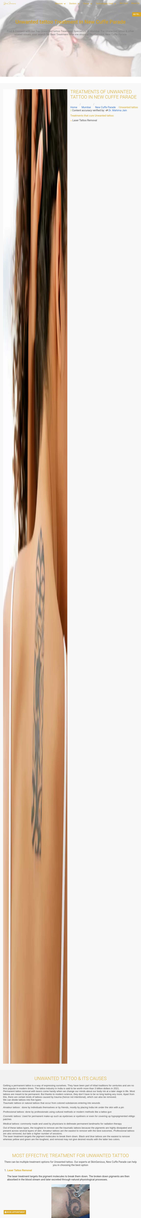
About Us (135, 3)
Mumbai (86, 107)
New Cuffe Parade (105, 107)
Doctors (72, 3)
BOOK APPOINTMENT (15, 1212)
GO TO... (136, 14)
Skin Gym (124, 3)
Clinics (86, 3)
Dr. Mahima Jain (117, 110)
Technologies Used (104, 3)
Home (73, 107)
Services (59, 3)
